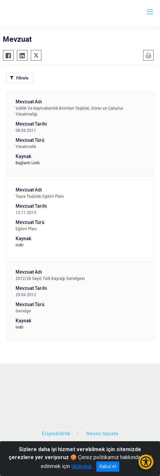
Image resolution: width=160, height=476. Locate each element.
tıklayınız (81, 466)
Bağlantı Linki (28, 163)
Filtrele (22, 78)
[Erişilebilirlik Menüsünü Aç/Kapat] (145, 461)
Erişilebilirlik (56, 434)
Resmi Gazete (102, 434)
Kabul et (107, 466)
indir (20, 245)
